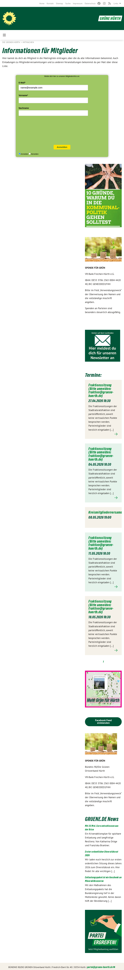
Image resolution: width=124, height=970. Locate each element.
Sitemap (59, 3)
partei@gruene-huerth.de (100, 965)
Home (41, 3)
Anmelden (62, 147)
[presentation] (30, 131)
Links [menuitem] (116, 3)
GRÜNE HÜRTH (110, 18)
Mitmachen (28, 42)
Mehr (103, 434)
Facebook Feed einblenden (103, 720)
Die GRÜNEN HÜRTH (11, 42)
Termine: (94, 375)
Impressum (77, 3)
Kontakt (50, 3)
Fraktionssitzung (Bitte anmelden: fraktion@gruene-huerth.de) (100, 390)
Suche (68, 3)
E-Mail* (22, 83)
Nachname (24, 108)
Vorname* (23, 95)
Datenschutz (90, 3)
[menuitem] (41, 3)
